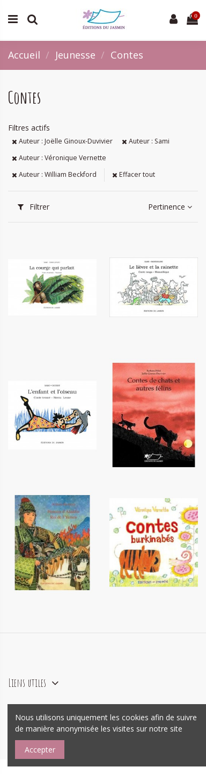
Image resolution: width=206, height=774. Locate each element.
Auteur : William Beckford (54, 174)
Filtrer (33, 207)
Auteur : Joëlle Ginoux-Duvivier (62, 141)
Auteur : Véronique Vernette (59, 157)
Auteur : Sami (146, 141)
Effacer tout (133, 174)
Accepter (40, 749)
